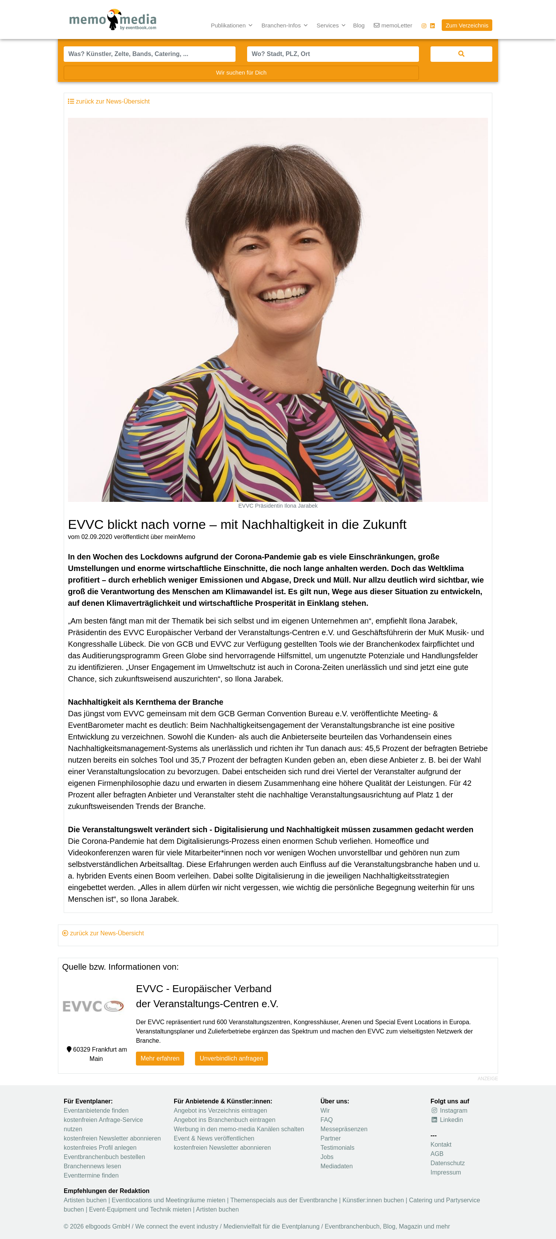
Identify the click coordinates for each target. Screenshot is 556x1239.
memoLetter (393, 25)
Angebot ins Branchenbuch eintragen (224, 1120)
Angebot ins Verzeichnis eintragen (220, 1110)
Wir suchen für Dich (241, 72)
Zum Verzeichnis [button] (467, 25)
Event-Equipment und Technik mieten (140, 1209)
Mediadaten (336, 1166)
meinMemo (180, 537)
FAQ (326, 1120)
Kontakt (441, 1144)
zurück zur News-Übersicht (103, 933)
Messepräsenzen (344, 1129)
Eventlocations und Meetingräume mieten (168, 1200)
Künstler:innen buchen (373, 1200)
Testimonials (337, 1147)
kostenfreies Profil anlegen (100, 1147)
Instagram (449, 1110)
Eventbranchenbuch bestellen (104, 1157)
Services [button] (329, 25)
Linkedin (447, 1120)
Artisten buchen (85, 1200)
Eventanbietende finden (96, 1110)
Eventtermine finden (91, 1175)
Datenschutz (448, 1163)
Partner (330, 1138)
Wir (325, 1110)
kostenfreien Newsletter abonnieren (112, 1138)
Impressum (446, 1172)
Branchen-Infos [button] (281, 25)
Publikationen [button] (229, 25)
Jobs (327, 1157)
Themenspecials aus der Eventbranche (283, 1200)
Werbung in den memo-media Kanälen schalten (239, 1129)
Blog (358, 25)
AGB (437, 1154)
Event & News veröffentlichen (214, 1138)
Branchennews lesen (92, 1166)
